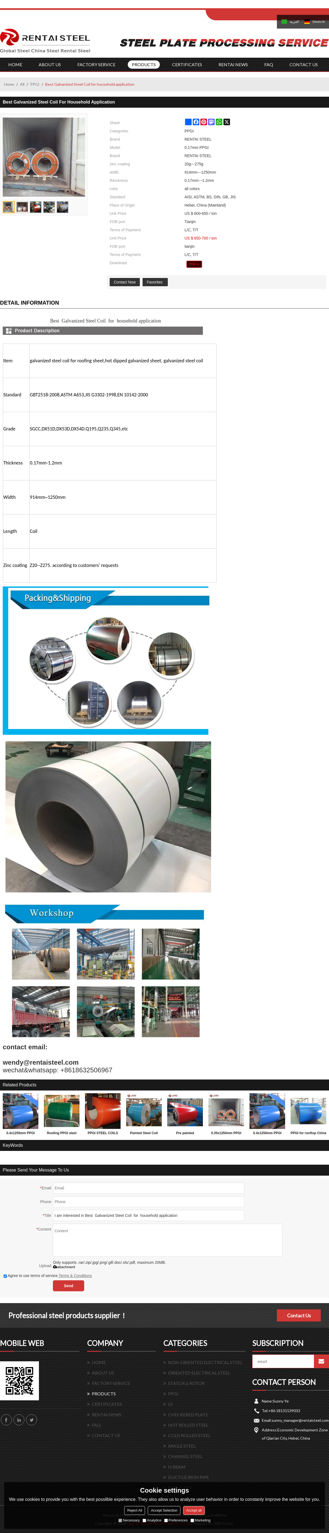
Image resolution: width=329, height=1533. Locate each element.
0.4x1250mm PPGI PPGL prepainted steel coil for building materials (20, 1134)
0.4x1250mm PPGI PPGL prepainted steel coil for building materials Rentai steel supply (267, 1134)
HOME (15, 64)
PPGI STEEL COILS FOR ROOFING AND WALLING (102, 1134)
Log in (239, 6)
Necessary (129, 1520)
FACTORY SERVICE (96, 64)
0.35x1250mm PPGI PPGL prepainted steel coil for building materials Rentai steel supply (226, 1134)
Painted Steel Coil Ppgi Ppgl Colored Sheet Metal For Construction (144, 1134)
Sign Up (251, 6)
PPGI (34, 84)
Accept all (194, 1510)
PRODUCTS (144, 64)
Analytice (152, 1520)
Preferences (176, 1520)
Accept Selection (164, 1510)
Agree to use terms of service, (48, 1275)
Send (68, 1286)
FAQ (268, 64)
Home (9, 84)
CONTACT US (304, 64)
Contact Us (299, 1315)
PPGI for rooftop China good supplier (308, 1134)
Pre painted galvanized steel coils (185, 1134)
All (22, 84)
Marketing (201, 1520)
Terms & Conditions (75, 1275)
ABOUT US (50, 64)
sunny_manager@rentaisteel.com (300, 1420)
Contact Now (125, 282)
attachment (64, 1267)
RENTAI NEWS (233, 64)
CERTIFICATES (187, 64)
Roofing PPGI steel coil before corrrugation (61, 1134)
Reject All (134, 1510)
